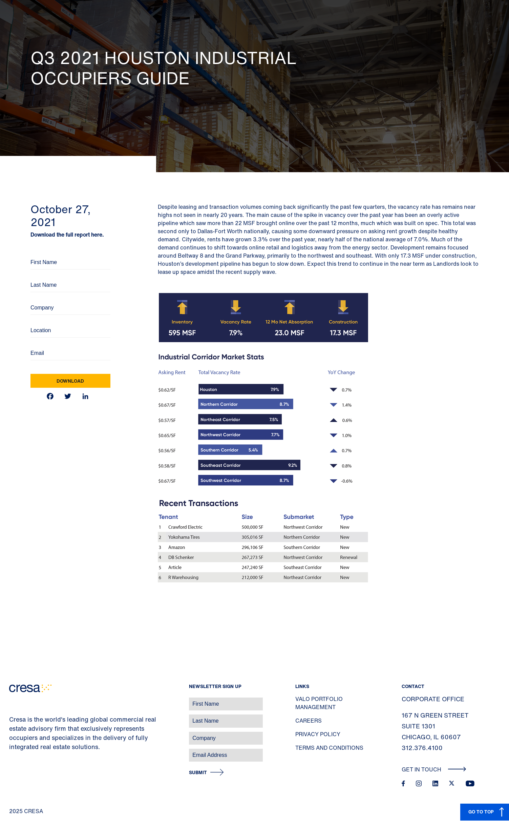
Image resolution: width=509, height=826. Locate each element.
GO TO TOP (481, 811)
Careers (308, 721)
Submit (198, 772)
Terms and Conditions (329, 748)
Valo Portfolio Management (319, 703)
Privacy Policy (317, 734)
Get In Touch (434, 769)
